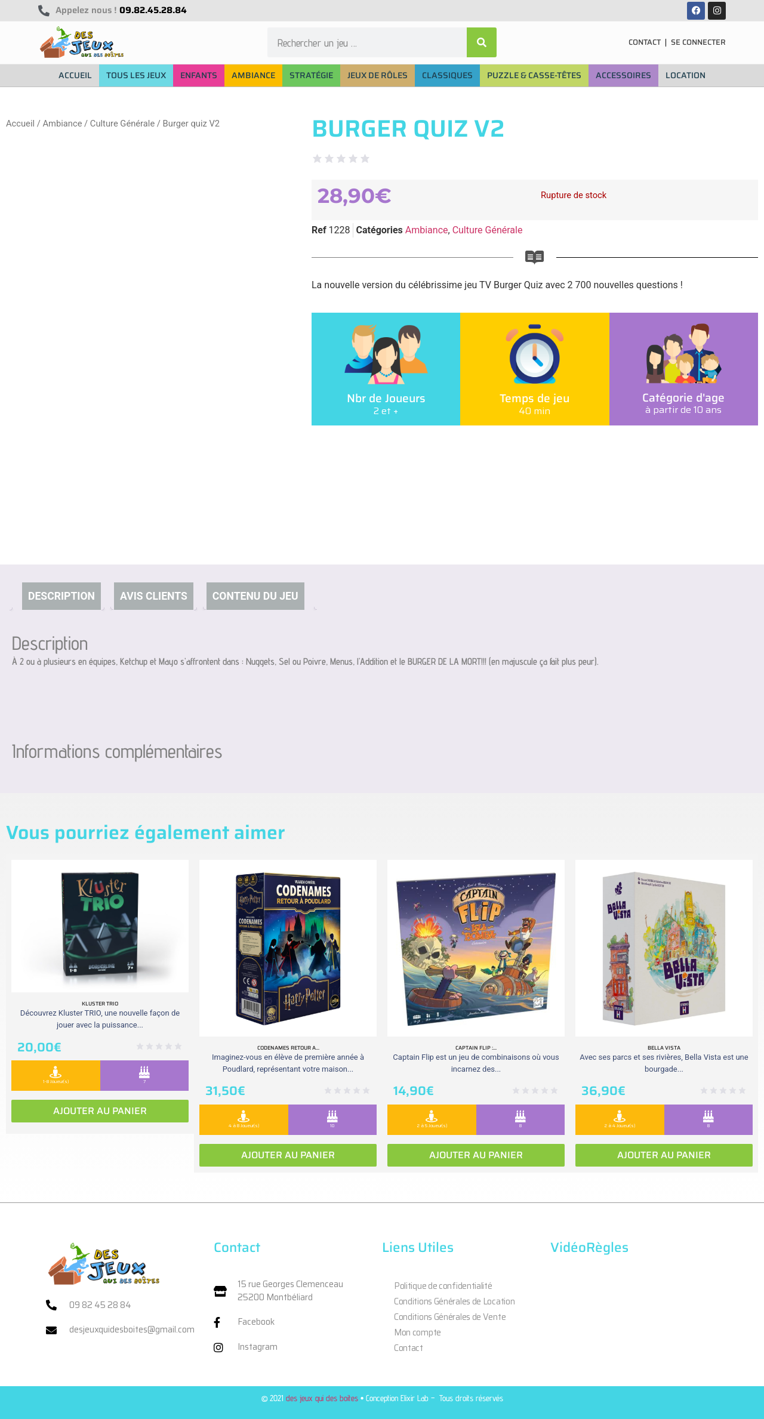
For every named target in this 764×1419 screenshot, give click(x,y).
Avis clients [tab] (153, 596)
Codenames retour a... (288, 1048)
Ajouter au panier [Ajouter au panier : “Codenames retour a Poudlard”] (288, 1154)
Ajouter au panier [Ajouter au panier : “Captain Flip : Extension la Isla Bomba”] (476, 1154)
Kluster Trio (100, 1004)
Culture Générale (122, 123)
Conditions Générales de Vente (450, 1317)
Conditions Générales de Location (454, 1301)
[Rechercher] (482, 42)
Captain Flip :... (476, 1048)
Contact (408, 1348)
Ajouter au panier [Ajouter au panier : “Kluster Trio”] (100, 1110)
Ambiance (62, 123)
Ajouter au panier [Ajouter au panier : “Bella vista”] (664, 1154)
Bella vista (664, 1048)
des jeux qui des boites (322, 1398)
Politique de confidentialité (443, 1285)
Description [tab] (61, 596)
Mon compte (417, 1332)
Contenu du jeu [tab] (255, 596)
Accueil (20, 123)
